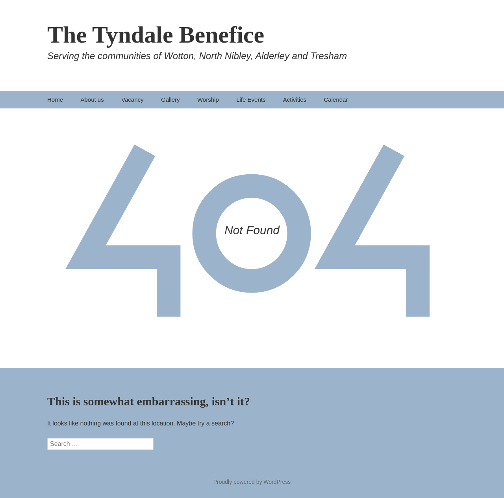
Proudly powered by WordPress (252, 482)
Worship (208, 99)
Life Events (250, 99)
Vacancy (132, 99)
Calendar (336, 99)
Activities (294, 99)
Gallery (170, 99)
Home (55, 99)
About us (92, 99)
